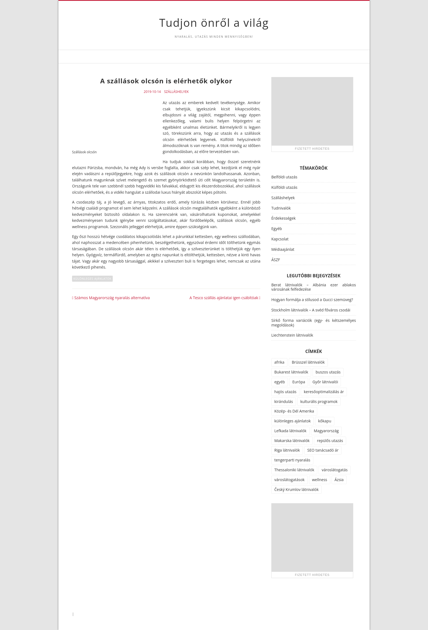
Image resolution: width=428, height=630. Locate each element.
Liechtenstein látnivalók (292, 335)
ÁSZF (275, 259)
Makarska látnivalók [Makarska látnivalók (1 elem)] (292, 440)
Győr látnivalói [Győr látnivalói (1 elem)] (325, 381)
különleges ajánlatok (92, 279)
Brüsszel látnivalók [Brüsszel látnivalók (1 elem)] (308, 362)
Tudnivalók (281, 208)
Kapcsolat (280, 239)
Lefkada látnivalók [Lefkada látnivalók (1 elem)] (290, 430)
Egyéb (276, 228)
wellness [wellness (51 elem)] (319, 479)
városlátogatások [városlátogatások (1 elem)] (289, 479)
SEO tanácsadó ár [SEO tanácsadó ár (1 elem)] (322, 450)
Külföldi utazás (284, 187)
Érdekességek (283, 218)
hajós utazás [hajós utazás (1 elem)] (285, 391)
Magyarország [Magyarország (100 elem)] (326, 430)
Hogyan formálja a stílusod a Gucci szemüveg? (312, 299)
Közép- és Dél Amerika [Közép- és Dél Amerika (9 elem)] (294, 411)
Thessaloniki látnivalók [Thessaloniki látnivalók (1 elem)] (294, 469)
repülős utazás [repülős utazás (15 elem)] (330, 440)
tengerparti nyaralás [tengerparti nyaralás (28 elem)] (292, 460)
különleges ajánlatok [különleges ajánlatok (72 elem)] (292, 420)
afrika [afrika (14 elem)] (279, 362)
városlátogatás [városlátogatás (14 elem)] (334, 469)
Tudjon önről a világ (214, 22)
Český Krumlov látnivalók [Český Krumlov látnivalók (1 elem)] (296, 489)
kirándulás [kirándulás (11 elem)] (283, 401)
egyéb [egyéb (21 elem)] (279, 381)
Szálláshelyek (176, 92)
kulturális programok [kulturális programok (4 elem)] (318, 401)
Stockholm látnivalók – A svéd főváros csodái (310, 310)
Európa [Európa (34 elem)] (298, 381)
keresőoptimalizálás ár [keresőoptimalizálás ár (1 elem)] (324, 391)
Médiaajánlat (282, 249)
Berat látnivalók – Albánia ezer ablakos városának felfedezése (313, 287)
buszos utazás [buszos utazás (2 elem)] (328, 372)
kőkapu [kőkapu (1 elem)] (324, 420)
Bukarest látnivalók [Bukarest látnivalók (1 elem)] (291, 372)
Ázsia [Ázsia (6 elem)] (339, 479)
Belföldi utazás (284, 176)
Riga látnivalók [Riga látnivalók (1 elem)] (287, 450)
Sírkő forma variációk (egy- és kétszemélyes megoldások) (313, 323)
